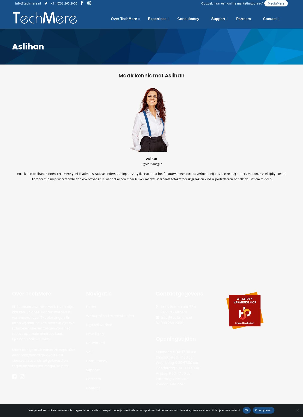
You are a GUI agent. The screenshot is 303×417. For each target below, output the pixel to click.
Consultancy (96, 361)
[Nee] (297, 410)
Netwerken (95, 342)
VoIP (90, 351)
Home (91, 306)
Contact (93, 388)
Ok (246, 410)
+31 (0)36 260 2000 (64, 3)
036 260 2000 (172, 322)
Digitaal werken (99, 324)
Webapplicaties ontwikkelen (110, 315)
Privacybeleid (263, 410)
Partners (93, 379)
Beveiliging (95, 333)
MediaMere (276, 3)
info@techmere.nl (28, 3)
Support (93, 370)
